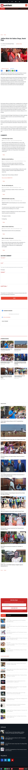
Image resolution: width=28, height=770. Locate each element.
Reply (4, 154)
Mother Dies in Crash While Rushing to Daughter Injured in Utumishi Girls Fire (12, 565)
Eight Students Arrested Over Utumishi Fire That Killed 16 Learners (12, 547)
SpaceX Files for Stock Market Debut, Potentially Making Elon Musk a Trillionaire (16, 676)
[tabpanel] (14, 634)
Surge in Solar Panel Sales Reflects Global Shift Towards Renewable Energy (16, 670)
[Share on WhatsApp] (5, 769)
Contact (26, 768)
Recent (3, 615)
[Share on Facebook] (1, 769)
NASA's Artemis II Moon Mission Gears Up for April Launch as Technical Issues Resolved (15, 693)
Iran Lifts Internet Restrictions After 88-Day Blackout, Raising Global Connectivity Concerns (15, 705)
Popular (9, 615)
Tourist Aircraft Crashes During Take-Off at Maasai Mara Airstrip (13, 439)
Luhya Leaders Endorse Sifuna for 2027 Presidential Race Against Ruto (12, 422)
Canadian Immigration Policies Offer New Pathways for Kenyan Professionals (16, 644)
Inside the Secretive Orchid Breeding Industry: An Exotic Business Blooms (16, 650)
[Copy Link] (9, 769)
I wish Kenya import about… (7, 138)
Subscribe (21, 768)
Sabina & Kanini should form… (8, 226)
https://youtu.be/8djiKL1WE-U (7, 177)
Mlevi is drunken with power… (8, 238)
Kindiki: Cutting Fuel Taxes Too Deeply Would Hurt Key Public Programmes (16, 717)
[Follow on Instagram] (12, 769)
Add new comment (5, 68)
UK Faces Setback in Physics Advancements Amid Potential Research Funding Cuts (15, 681)
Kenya (5, 34)
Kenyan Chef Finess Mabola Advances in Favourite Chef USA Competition (16, 711)
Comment (2, 272)
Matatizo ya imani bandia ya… (8, 159)
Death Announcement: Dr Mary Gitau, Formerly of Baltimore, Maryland (12, 8)
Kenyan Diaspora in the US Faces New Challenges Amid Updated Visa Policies (16, 699)
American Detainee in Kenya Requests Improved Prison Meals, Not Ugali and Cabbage (13, 493)
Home (2, 34)
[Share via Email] (7, 769)
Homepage (3, 269)
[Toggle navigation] (26, 5)
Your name (3, 257)
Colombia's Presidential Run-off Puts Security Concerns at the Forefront (16, 633)
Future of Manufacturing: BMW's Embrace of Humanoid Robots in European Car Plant (16, 639)
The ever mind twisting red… (7, 185)
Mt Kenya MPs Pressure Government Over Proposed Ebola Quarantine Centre (12, 529)
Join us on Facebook (6, 317)
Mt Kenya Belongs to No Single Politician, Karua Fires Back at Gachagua (12, 457)
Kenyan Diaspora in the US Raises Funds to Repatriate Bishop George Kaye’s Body (16, 687)
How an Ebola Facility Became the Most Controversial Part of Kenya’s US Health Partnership (12, 475)
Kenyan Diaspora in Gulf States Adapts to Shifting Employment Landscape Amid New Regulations (14, 733)
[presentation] (9, 290)
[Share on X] (3, 769)
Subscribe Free (14, 608)
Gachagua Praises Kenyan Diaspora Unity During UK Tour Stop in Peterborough (16, 664)
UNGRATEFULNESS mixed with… (8, 198)
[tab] (3, 615)
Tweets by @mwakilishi (5, 656)
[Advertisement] (14, 20)
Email (2, 263)
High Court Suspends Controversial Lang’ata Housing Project (12, 511)
